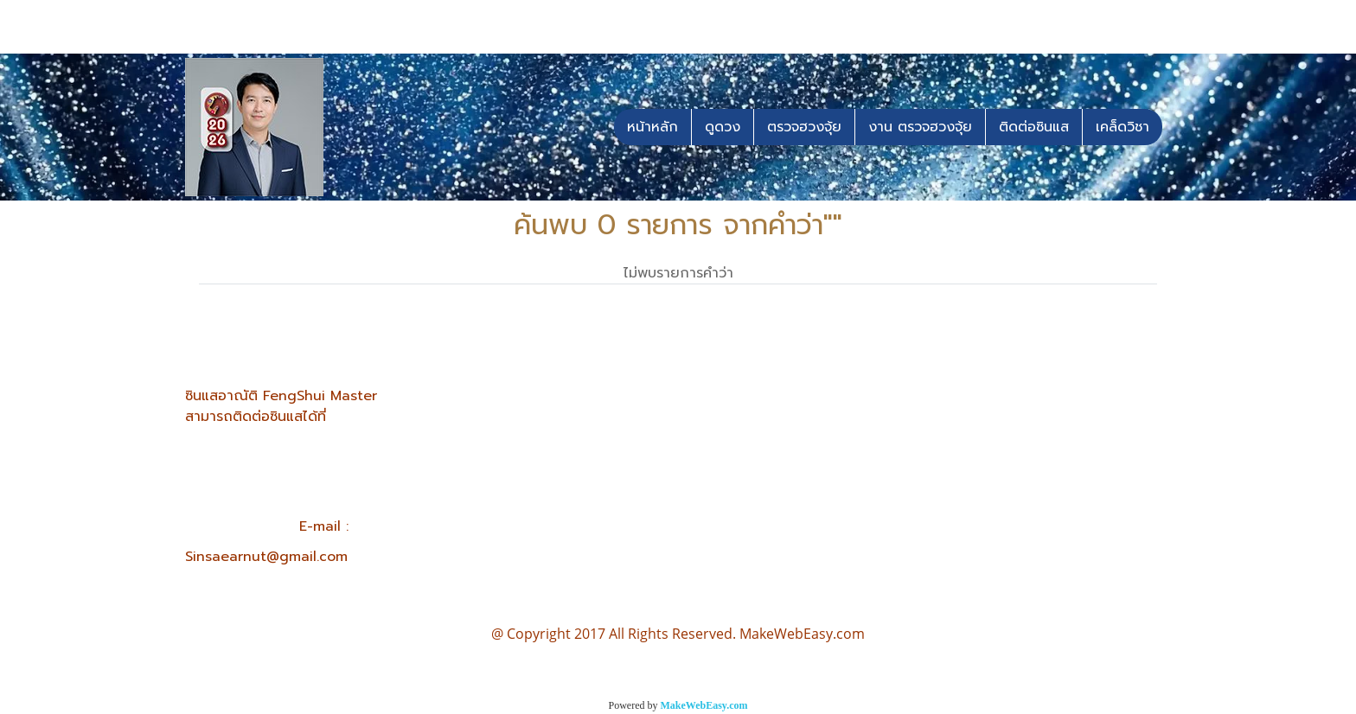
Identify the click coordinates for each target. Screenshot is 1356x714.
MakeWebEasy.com (704, 705)
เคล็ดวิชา (1122, 127)
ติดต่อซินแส (1034, 127)
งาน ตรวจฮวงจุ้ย (920, 127)
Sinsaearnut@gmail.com (266, 556)
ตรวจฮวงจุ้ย (804, 127)
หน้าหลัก (652, 127)
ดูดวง (722, 127)
